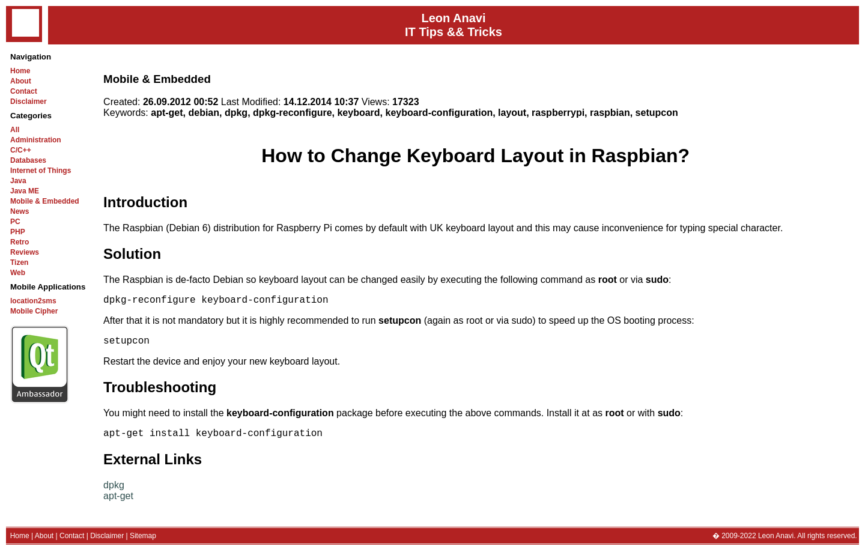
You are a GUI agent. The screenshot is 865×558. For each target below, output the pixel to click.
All (14, 130)
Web (17, 272)
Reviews (24, 252)
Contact (23, 91)
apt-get (118, 503)
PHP (17, 232)
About (20, 81)
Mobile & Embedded (44, 201)
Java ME (24, 191)
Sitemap (143, 543)
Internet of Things (40, 170)
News (19, 211)
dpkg (113, 492)
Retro (19, 242)
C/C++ (20, 150)
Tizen (19, 262)
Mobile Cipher (34, 311)
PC (15, 221)
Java (18, 181)
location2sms (33, 301)
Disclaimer (28, 101)
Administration (35, 140)
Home (20, 71)
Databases (28, 160)
